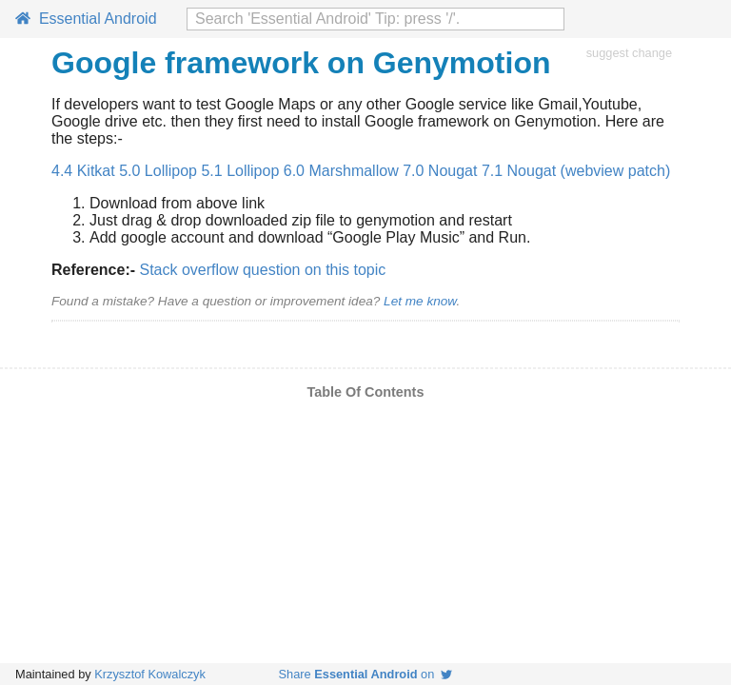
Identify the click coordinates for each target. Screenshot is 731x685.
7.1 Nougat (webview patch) (576, 171)
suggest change (629, 53)
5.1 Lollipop (240, 171)
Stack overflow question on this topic (262, 270)
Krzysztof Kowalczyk (150, 674)
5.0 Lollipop (158, 171)
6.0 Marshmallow (341, 171)
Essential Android (86, 18)
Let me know (420, 301)
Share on (366, 674)
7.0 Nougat (440, 171)
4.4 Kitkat (83, 171)
